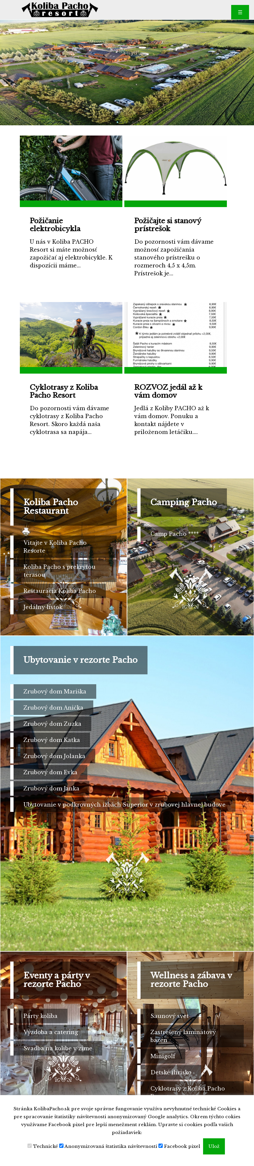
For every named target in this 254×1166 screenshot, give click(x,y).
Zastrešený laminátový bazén (183, 1036)
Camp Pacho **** (174, 534)
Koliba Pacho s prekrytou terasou (59, 571)
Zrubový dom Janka (51, 788)
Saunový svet (169, 1016)
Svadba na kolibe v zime (57, 1048)
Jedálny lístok (43, 607)
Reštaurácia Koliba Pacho (59, 591)
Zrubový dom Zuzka (52, 724)
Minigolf (162, 1056)
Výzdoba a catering (50, 1032)
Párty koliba (40, 1016)
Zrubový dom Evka (50, 772)
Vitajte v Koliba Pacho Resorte (55, 546)
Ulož (214, 1146)
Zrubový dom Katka (51, 740)
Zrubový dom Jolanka (54, 756)
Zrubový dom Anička (53, 707)
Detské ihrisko (170, 1072)
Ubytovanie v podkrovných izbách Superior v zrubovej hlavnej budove (124, 804)
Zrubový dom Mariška (54, 691)
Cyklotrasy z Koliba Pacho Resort (187, 1092)
